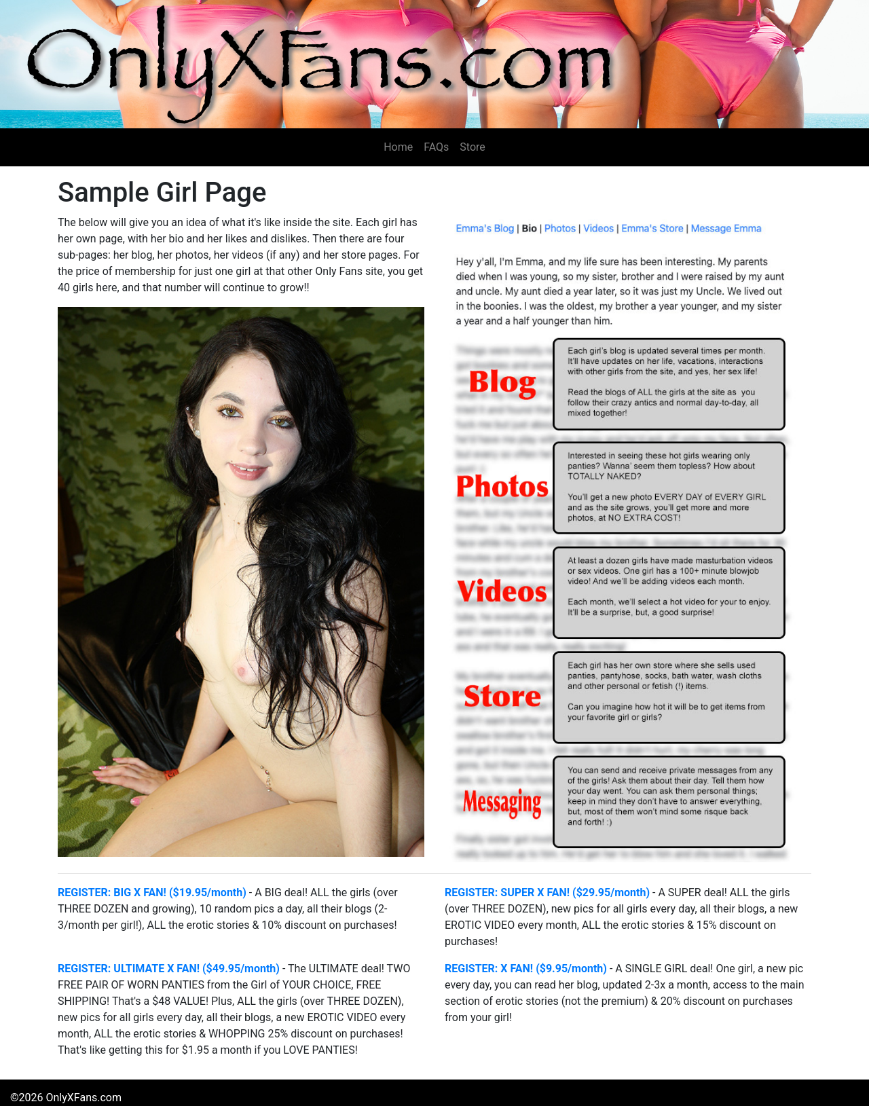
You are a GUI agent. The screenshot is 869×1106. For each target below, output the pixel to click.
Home (398, 147)
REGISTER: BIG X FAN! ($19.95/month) (152, 892)
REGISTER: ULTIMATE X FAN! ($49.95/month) (169, 968)
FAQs (436, 147)
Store (472, 147)
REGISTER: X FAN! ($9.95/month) (526, 968)
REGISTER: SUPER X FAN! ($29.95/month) (547, 892)
